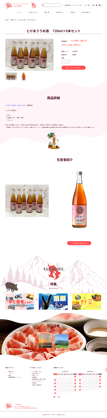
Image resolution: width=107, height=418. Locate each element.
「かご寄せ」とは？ (33, 12)
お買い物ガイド (60, 12)
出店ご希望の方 (86, 12)
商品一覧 (47, 12)
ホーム (19, 12)
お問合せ (72, 12)
